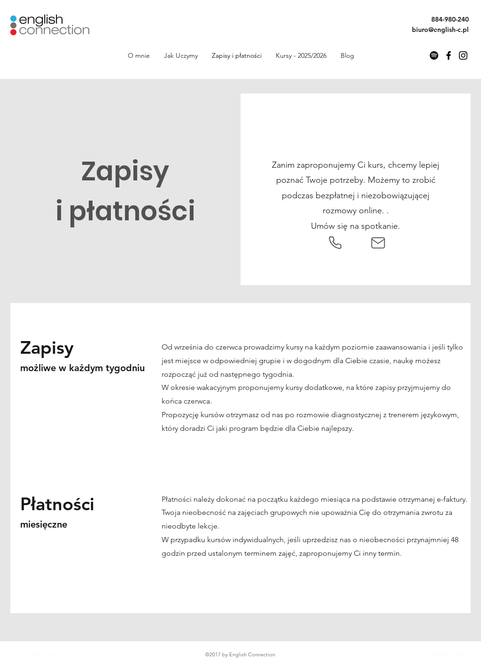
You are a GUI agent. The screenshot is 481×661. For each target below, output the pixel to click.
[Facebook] (448, 55)
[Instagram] (463, 55)
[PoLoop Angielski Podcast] (434, 55)
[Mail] (378, 242)
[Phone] (335, 242)
